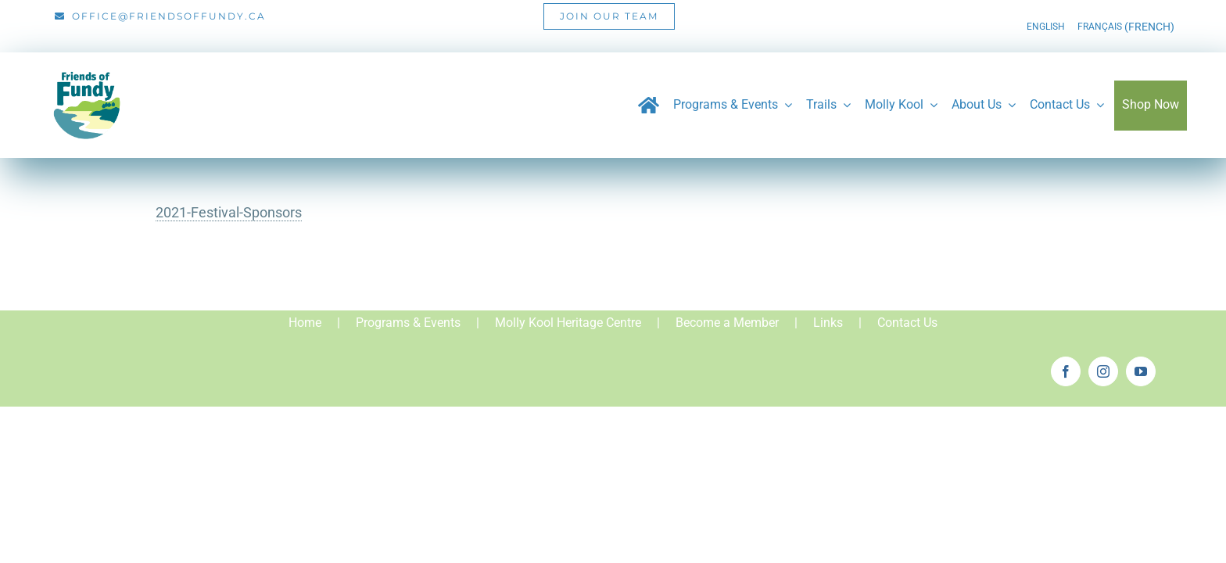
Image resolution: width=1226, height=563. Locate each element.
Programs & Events (408, 322)
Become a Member (727, 322)
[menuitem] (1045, 26)
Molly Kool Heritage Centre (568, 322)
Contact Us (907, 322)
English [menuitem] (1046, 26)
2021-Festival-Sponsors (229, 212)
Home (305, 322)
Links (828, 322)
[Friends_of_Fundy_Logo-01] (86, 65)
